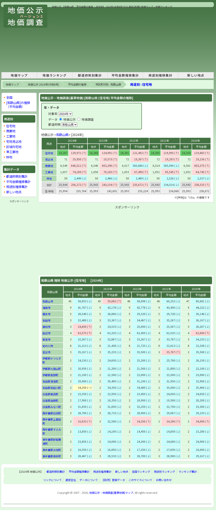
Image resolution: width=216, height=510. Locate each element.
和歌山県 (62, 134)
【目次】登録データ (113, 480)
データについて (88, 480)
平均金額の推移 (77, 84)
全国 (9, 97)
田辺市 (46, 333)
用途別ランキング (164, 472)
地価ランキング (54, 75)
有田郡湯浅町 (50, 381)
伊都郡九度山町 (52, 368)
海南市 (46, 308)
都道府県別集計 (90, 75)
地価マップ (19, 75)
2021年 (164, 140)
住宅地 (49, 153)
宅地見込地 (13, 141)
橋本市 (46, 314)
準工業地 (12, 151)
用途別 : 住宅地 (141, 84)
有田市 (46, 320)
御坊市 (46, 327)
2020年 (195, 140)
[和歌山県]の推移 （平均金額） (18, 104)
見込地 (49, 159)
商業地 (49, 166)
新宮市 (46, 339)
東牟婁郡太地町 (52, 450)
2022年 (133, 140)
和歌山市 (48, 301)
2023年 (103, 140)
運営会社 (70, 480)
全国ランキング (141, 472)
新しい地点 (195, 75)
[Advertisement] (111, 39)
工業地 (49, 172)
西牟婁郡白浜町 (52, 413)
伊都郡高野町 (50, 375)
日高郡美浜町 (50, 394)
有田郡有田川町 (52, 388)
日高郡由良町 (50, 400)
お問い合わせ (164, 480)
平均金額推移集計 (125, 75)
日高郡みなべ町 (52, 407)
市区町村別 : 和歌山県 (108, 84)
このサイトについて (140, 480)
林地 (49, 178)
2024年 (72, 140)
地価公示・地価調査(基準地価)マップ (111, 493)
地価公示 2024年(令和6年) (43, 84)
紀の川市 (48, 346)
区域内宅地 (13, 146)
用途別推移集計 (160, 75)
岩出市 (46, 352)
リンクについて (52, 480)
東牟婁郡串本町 (52, 456)
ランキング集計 (188, 472)
